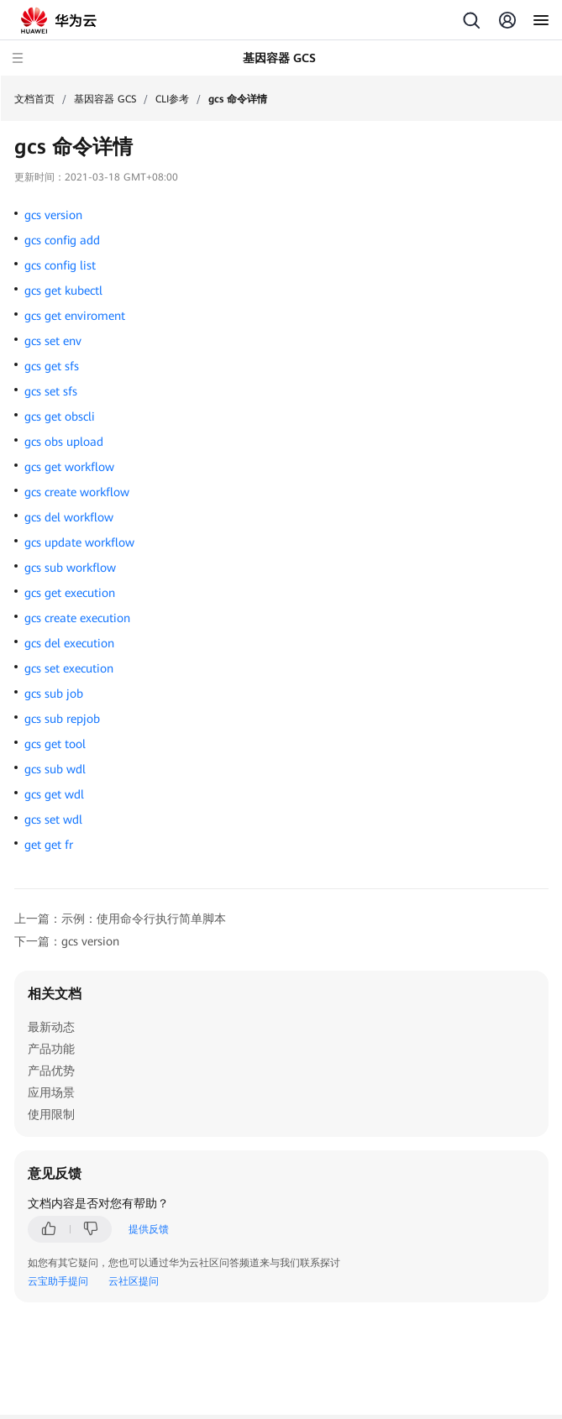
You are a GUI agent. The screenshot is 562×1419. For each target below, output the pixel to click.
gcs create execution (77, 618)
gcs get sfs (51, 366)
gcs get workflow (69, 467)
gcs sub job (53, 693)
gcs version (53, 215)
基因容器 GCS (105, 99)
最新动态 (51, 1027)
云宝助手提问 (58, 1281)
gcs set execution (68, 668)
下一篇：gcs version (66, 941)
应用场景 (51, 1092)
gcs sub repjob (62, 718)
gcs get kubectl (63, 290)
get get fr (48, 844)
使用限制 (51, 1114)
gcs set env (52, 341)
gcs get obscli (59, 416)
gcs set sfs (50, 391)
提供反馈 (149, 1229)
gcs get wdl (54, 794)
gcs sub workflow (70, 567)
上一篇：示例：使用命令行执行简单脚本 (120, 918)
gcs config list (60, 265)
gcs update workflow (79, 542)
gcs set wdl (53, 819)
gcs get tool (55, 744)
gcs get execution (69, 593)
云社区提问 (133, 1281)
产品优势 (51, 1070)
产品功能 (51, 1048)
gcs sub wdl (55, 769)
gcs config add (62, 240)
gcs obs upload (63, 441)
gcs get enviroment (74, 315)
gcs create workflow (76, 492)
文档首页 (34, 99)
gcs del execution (69, 643)
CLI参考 (172, 99)
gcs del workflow (68, 517)
